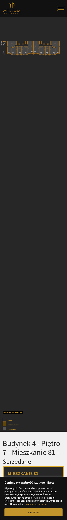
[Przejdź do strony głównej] (10, 8)
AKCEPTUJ (33, 512)
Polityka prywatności (36, 504)
